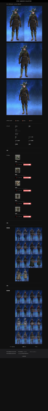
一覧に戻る (12, 377)
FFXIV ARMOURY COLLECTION (24, 1)
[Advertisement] (28, 155)
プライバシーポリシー (33, 382)
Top (36, 377)
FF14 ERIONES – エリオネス (22, 382)
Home (24, 377)
